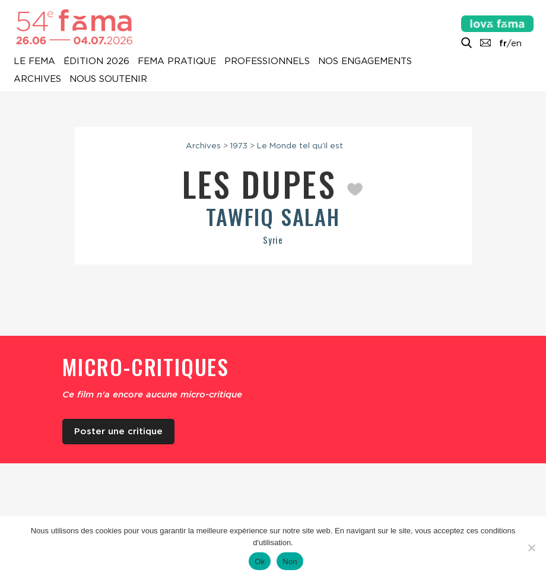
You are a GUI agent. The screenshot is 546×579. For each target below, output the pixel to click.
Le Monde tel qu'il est (300, 145)
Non (289, 561)
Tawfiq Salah (273, 216)
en (516, 43)
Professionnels (267, 61)
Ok (260, 561)
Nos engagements (365, 61)
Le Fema (34, 61)
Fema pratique (177, 61)
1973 (238, 145)
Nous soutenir (108, 79)
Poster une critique (118, 431)
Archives (37, 79)
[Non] (531, 547)
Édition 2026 (96, 61)
